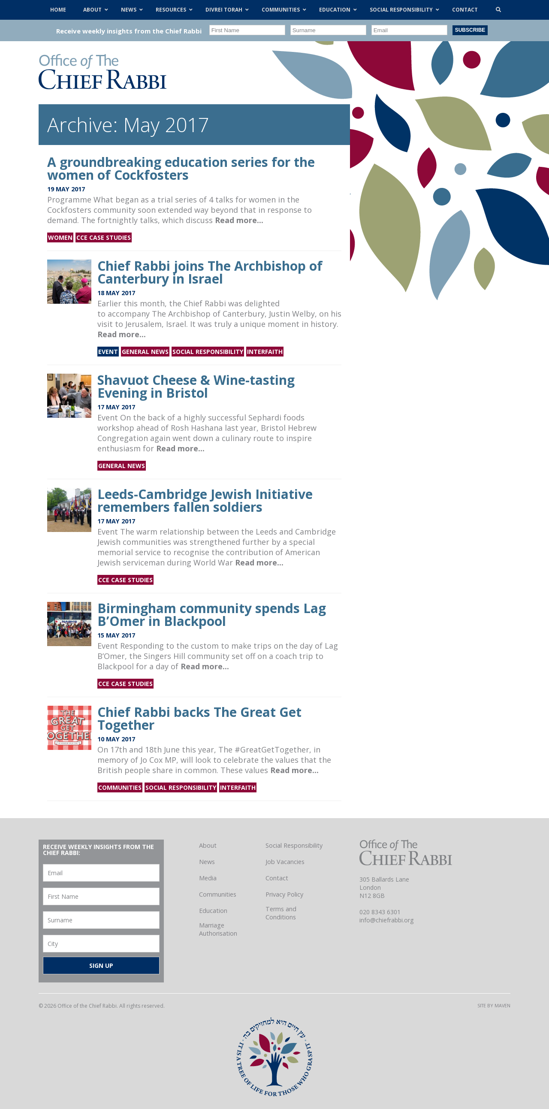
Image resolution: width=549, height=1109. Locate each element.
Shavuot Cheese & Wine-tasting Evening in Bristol (196, 386)
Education (213, 911)
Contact (276, 878)
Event (108, 352)
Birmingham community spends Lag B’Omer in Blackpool (211, 614)
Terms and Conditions (280, 913)
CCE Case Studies (103, 237)
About (208, 845)
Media (208, 878)
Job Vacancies (285, 862)
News (207, 862)
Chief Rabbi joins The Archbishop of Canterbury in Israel (210, 272)
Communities (120, 787)
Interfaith (265, 352)
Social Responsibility (207, 352)
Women (60, 237)
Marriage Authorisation (218, 929)
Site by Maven (493, 1005)
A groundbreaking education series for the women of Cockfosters (181, 168)
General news (145, 352)
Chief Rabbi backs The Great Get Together (199, 718)
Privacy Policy (284, 894)
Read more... (239, 220)
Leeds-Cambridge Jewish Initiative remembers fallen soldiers (205, 500)
